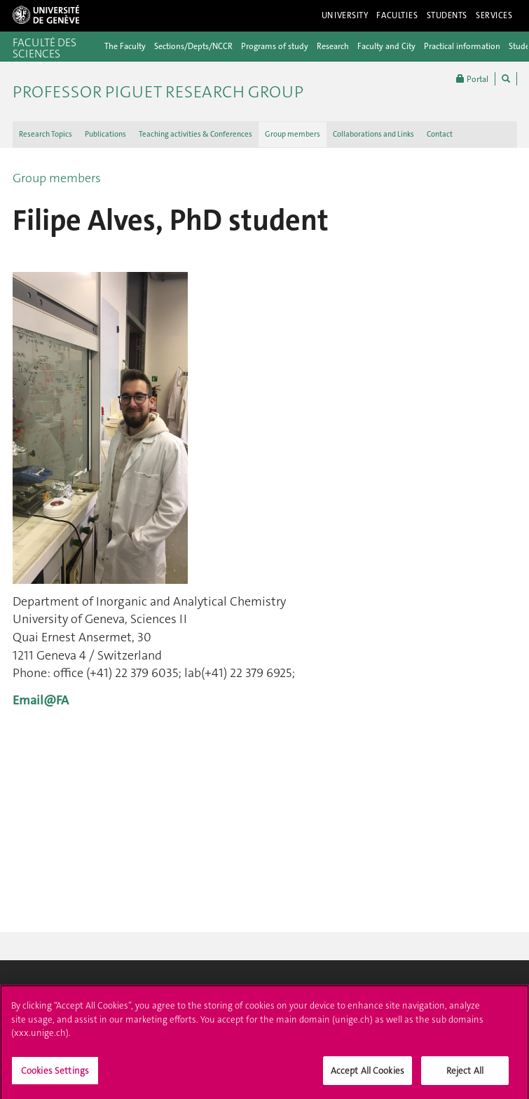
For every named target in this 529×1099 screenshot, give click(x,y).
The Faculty (125, 46)
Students (447, 15)
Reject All (464, 1075)
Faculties (397, 15)
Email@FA (41, 700)
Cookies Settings (55, 1075)
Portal (472, 79)
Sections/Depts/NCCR (193, 46)
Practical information (462, 46)
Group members (292, 134)
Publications (105, 134)
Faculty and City (386, 46)
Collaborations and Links (373, 134)
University (345, 15)
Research (333, 46)
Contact (440, 134)
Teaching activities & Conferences (195, 134)
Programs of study (274, 46)
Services (494, 15)
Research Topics (45, 134)
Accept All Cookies (367, 1075)
